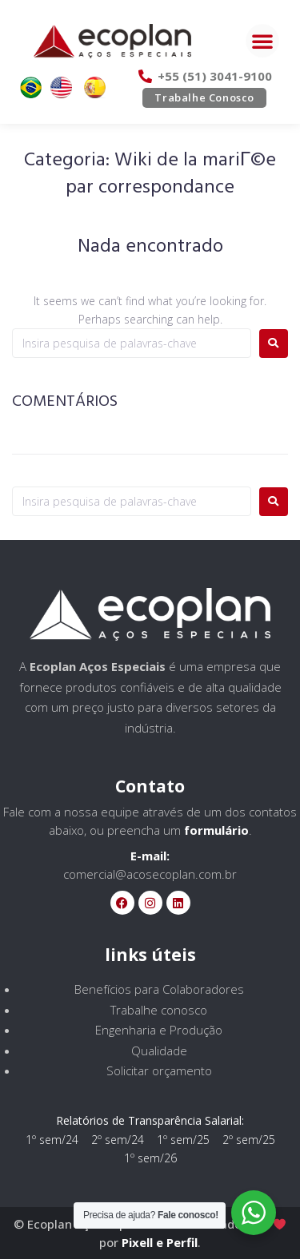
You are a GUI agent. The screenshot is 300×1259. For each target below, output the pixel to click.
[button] (262, 41)
